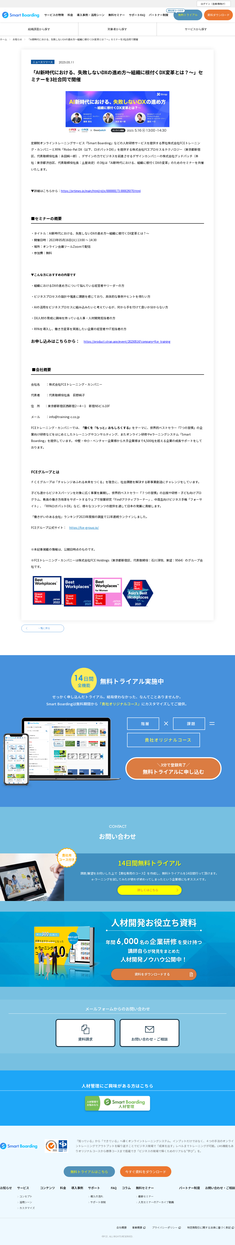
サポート (94, 1187)
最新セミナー (146, 1196)
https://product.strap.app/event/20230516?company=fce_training (127, 342)
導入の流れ (96, 1196)
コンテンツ (47, 1187)
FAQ (114, 1187)
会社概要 (121, 1227)
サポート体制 (98, 1202)
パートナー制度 (189, 1187)
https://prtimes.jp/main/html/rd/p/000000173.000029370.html (101, 191)
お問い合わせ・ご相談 (220, 1187)
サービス (23, 1187)
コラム (126, 1187)
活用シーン (25, 1202)
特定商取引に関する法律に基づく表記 (211, 1227)
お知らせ (6, 1187)
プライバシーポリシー (167, 1227)
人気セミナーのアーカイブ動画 (156, 1202)
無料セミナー (145, 1187)
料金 (63, 1187)
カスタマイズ (27, 1208)
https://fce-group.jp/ (84, 527)
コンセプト (25, 1196)
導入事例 (77, 1187)
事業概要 (139, 1227)
